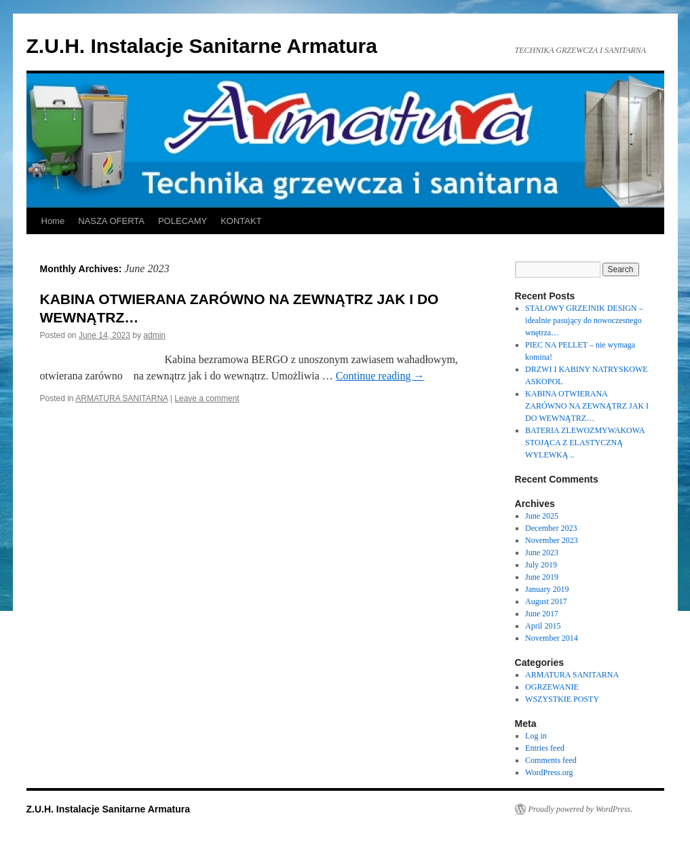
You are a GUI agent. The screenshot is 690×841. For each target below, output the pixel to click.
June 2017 (541, 613)
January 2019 (547, 589)
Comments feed (551, 760)
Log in (536, 736)
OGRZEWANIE (552, 687)
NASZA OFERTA (111, 221)
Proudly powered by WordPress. (581, 809)
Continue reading (380, 375)
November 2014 (551, 638)
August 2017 (546, 601)
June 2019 (541, 577)
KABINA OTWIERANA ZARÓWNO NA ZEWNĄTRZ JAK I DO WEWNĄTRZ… (587, 406)
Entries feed (544, 748)
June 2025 (541, 516)
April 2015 (542, 626)
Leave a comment (206, 398)
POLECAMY (182, 221)
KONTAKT (241, 221)
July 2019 (541, 564)
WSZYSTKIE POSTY (562, 699)
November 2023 (551, 540)
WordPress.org (549, 772)
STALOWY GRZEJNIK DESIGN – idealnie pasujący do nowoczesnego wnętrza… (584, 320)
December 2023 (551, 528)
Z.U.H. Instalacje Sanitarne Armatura (201, 46)
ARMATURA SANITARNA (121, 398)
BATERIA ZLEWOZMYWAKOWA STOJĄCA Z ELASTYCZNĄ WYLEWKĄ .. (585, 443)
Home (53, 221)
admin (154, 335)
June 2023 (541, 552)
